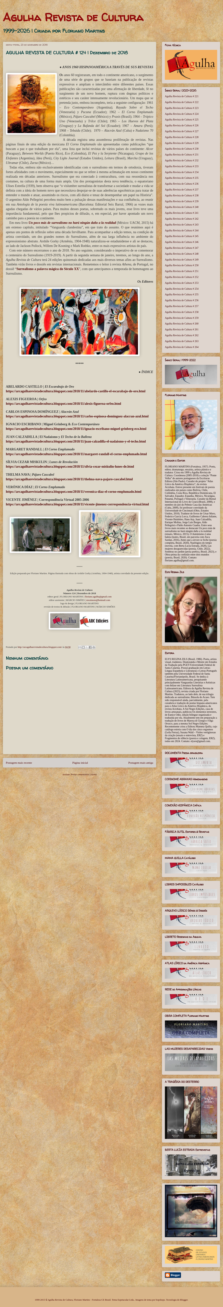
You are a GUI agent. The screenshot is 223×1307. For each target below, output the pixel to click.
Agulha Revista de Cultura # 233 (182, 166)
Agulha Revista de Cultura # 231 (182, 154)
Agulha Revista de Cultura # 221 (182, 96)
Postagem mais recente (19, 762)
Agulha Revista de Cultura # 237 (182, 189)
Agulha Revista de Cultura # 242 (182, 218)
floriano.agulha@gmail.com (98, 596)
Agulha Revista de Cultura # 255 (182, 294)
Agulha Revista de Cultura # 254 (182, 288)
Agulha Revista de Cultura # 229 (182, 143)
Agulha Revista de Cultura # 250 (182, 265)
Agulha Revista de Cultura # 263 (182, 341)
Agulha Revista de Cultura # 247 (182, 248)
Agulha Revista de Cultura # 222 (182, 102)
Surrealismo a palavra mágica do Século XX (47, 269)
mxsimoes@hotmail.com (98, 600)
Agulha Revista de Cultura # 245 (182, 236)
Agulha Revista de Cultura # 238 (182, 195)
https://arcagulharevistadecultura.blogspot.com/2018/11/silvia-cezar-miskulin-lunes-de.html (70, 466)
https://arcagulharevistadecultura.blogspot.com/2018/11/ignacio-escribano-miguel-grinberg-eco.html (76, 429)
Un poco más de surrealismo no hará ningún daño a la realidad (72, 223)
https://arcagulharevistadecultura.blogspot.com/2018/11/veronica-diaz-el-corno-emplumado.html (73, 491)
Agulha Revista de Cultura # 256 (182, 300)
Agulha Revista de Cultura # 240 (182, 207)
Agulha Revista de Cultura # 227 (182, 131)
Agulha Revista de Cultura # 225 (182, 119)
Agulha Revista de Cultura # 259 (182, 318)
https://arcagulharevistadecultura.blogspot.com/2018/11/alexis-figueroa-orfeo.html (63, 403)
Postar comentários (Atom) (84, 774)
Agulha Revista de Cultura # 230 (182, 148)
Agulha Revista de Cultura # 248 (182, 253)
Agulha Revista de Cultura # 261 (182, 329)
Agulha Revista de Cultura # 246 (182, 242)
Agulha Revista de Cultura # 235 (182, 178)
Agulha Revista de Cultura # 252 (182, 277)
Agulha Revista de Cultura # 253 (182, 283)
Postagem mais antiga (140, 762)
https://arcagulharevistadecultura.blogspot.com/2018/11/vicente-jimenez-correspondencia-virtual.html (77, 504)
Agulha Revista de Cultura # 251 (182, 271)
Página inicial (80, 762)
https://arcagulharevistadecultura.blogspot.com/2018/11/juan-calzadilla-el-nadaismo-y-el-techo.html (76, 441)
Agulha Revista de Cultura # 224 (182, 114)
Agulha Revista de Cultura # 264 (182, 347)
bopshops (160, 1299)
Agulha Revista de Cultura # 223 (182, 108)
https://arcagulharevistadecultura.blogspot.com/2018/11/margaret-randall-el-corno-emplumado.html (76, 454)
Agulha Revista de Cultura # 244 (182, 230)
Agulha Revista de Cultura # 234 (182, 172)
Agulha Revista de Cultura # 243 (182, 224)
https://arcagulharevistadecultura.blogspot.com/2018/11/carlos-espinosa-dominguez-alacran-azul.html (77, 416)
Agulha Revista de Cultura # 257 (182, 306)
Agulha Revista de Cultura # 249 (182, 259)
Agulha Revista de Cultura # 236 (182, 183)
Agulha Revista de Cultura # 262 (182, 335)
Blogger (184, 1299)
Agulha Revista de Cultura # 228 (182, 137)
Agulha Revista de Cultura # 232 (182, 160)
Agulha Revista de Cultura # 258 (182, 312)
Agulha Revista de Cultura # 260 (182, 323)
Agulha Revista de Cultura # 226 (182, 125)
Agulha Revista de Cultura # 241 (182, 213)
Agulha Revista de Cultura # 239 (182, 201)
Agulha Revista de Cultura (73, 17)
